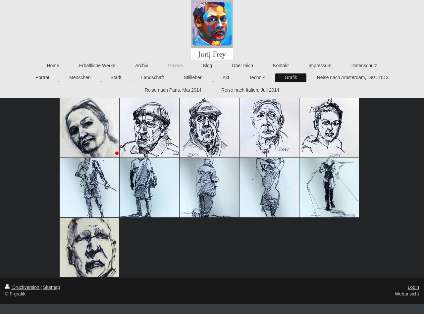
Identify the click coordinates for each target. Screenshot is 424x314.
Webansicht (407, 293)
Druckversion (22, 287)
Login (413, 287)
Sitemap (51, 287)
